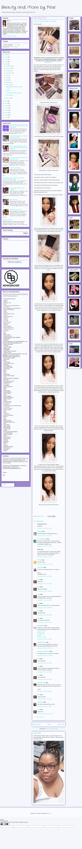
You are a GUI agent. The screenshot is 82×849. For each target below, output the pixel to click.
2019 (6, 103)
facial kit (39, 635)
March (8, 82)
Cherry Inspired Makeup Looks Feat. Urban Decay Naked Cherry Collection (19, 147)
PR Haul (8, 90)
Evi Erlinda (40, 702)
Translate (13, 47)
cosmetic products (41, 637)
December (9, 66)
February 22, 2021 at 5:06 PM (44, 607)
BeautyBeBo (40, 625)
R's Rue (39, 560)
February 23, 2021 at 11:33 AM (44, 655)
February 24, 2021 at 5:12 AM (44, 706)
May (7, 77)
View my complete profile (9, 36)
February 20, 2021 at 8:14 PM (44, 556)
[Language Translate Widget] (11, 44)
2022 (6, 61)
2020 (6, 101)
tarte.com (49, 62)
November (9, 68)
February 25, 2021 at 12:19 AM (44, 713)
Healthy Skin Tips (7, 220)
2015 (6, 112)
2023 (6, 59)
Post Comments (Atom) (52, 728)
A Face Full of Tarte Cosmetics (14, 93)
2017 (6, 108)
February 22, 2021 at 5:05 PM (44, 591)
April (7, 80)
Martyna (39, 531)
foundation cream (41, 630)
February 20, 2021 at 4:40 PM (44, 528)
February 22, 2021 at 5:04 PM (44, 583)
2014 (6, 115)
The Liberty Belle (41, 539)
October (8, 70)
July (7, 75)
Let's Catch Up (9, 95)
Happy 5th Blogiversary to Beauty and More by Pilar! (19, 136)
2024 (6, 57)
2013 (6, 117)
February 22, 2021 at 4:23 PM (44, 576)
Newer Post (36, 724)
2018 (6, 105)
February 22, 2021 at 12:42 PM (45, 564)
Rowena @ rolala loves (43, 651)
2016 (6, 110)
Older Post (61, 724)
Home (49, 724)
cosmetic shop (40, 632)
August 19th (37, 733)
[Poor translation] (6, 824)
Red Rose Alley (41, 682)
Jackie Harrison (41, 642)
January (8, 98)
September (9, 73)
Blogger (49, 813)
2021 (6, 64)
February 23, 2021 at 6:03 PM (44, 691)
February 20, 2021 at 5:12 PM (44, 535)
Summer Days (13, 199)
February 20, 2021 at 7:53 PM (44, 546)
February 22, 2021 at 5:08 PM (44, 622)
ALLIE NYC (40, 567)
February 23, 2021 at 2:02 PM (44, 663)
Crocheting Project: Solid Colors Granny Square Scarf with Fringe (13, 178)
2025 (6, 54)
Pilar (38, 579)
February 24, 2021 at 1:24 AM (44, 699)
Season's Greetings (15, 167)
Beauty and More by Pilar (28, 7)
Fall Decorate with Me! (16, 209)
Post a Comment (40, 717)
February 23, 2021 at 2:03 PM (44, 672)
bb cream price (41, 634)
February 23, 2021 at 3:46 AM (44, 639)
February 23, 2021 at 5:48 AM (44, 648)
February (8, 84)
